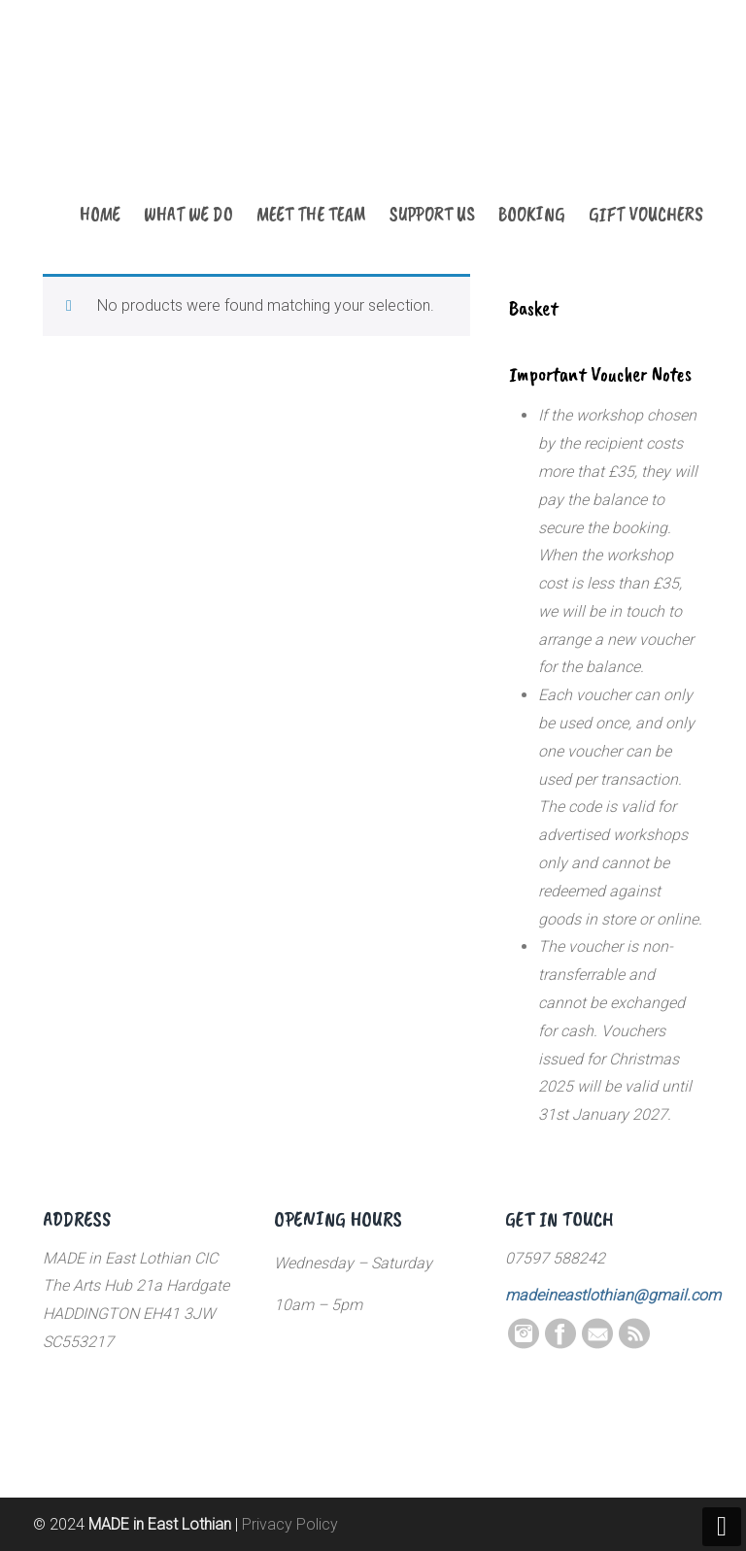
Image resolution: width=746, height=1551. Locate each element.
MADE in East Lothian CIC (140, 118)
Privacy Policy (290, 1524)
